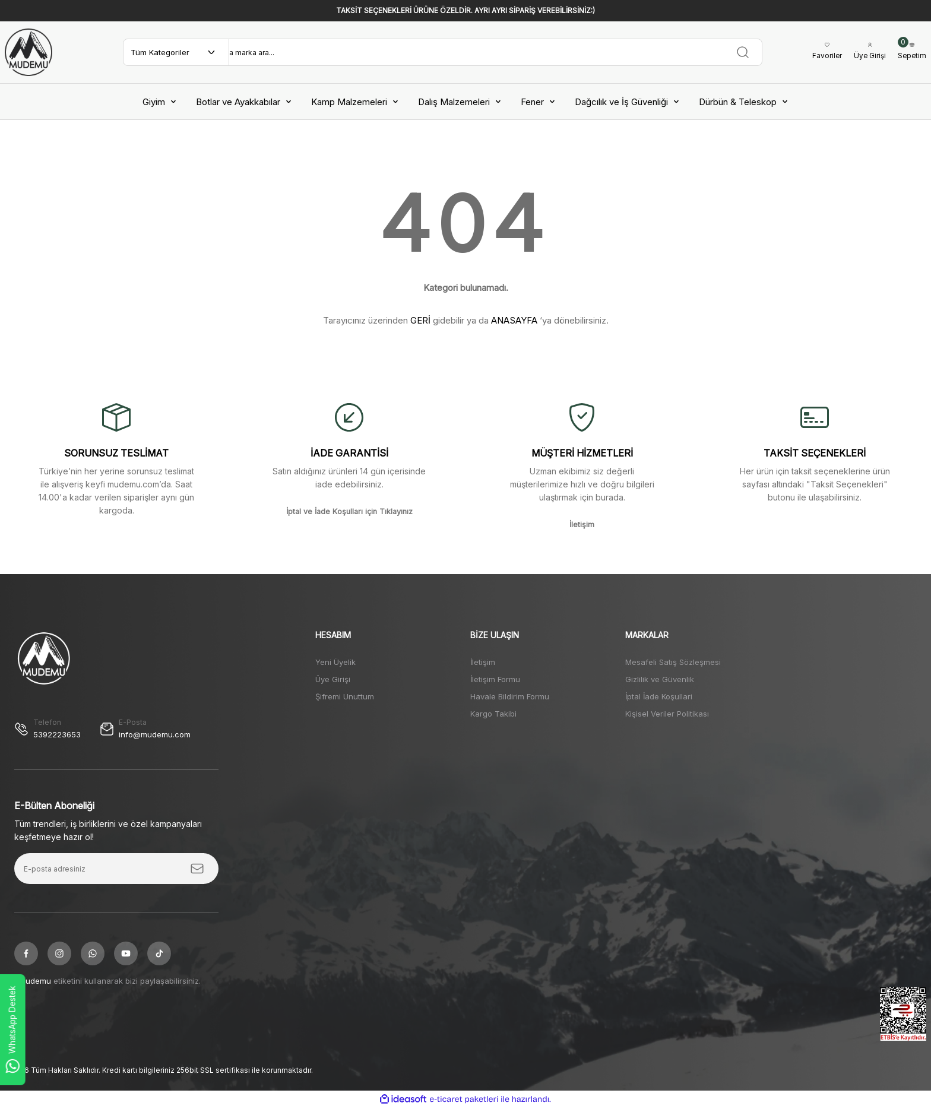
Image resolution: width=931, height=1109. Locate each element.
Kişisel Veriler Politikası (667, 713)
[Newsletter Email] (116, 869)
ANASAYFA (514, 320)
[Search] (492, 52)
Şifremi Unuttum (344, 696)
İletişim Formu (495, 679)
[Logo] (28, 52)
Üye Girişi (332, 679)
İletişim (482, 662)
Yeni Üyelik (335, 662)
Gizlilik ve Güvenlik (659, 679)
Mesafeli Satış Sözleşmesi (673, 662)
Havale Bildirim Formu (509, 696)
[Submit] (197, 869)
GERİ (420, 320)
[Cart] (911, 52)
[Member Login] (867, 52)
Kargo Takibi (493, 713)
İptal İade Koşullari (658, 696)
